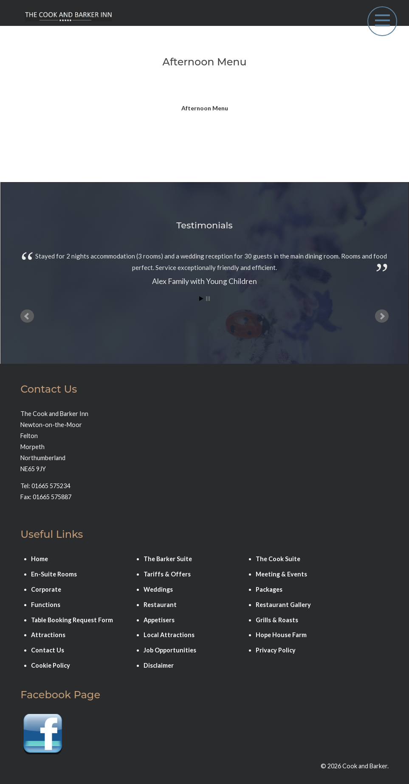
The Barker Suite (168, 558)
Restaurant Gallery (283, 604)
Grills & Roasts (277, 620)
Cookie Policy (50, 665)
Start (201, 298)
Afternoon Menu (204, 108)
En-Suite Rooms (54, 574)
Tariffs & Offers (167, 574)
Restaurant (160, 604)
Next (382, 316)
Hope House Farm (281, 634)
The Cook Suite (278, 558)
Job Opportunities (170, 650)
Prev (27, 316)
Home (39, 558)
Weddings (158, 589)
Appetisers (159, 620)
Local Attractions (169, 634)
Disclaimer (159, 665)
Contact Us (47, 650)
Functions (45, 604)
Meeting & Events (281, 574)
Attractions (48, 634)
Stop (208, 298)
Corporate (46, 589)
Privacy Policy (276, 650)
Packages (269, 589)
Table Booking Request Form (72, 620)
